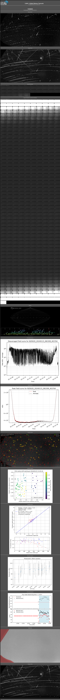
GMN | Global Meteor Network (34, 3)
